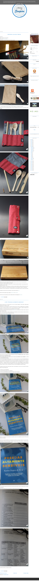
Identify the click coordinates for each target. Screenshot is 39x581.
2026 (31, 139)
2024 (31, 141)
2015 (31, 165)
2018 (31, 162)
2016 (31, 164)
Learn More (18, 3)
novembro (32, 148)
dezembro (32, 147)
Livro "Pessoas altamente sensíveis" (14, 302)
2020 (31, 146)
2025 (31, 140)
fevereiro (32, 158)
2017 (31, 163)
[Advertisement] (19, 24)
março (31, 157)
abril (31, 156)
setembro (32, 150)
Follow (34, 129)
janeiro (31, 159)
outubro (32, 149)
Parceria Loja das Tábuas (14, 34)
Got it (22, 3)
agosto (31, 151)
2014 (31, 166)
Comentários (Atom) (5, 574)
